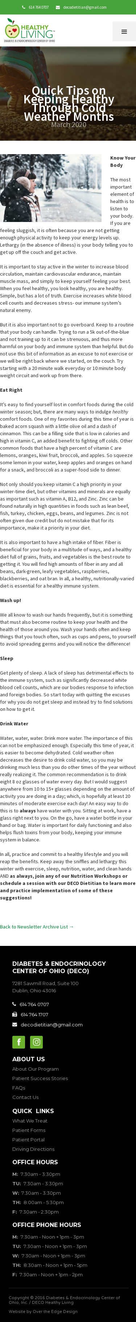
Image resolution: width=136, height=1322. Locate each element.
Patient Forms (28, 1130)
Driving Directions (33, 1149)
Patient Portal (28, 1139)
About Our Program (35, 1069)
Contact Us (25, 1097)
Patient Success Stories (40, 1078)
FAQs (18, 1088)
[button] (124, 31)
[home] (31, 31)
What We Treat (30, 1121)
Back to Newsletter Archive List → (37, 926)
